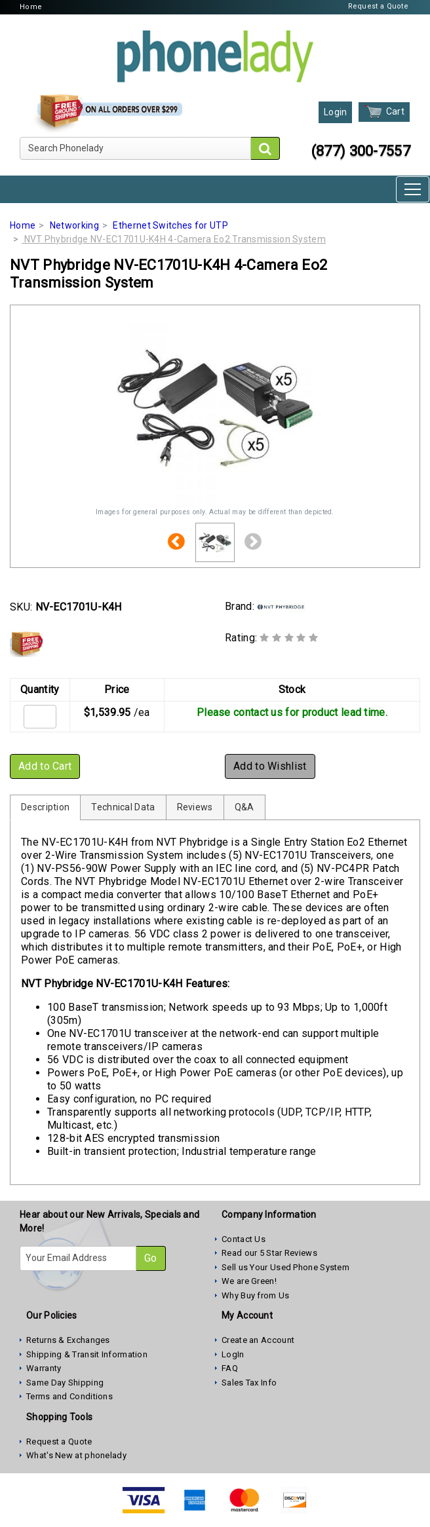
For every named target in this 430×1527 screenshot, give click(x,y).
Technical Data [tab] (123, 807)
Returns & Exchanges (68, 1340)
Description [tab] (45, 807)
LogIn (233, 1354)
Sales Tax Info (249, 1382)
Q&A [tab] (244, 807)
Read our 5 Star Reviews (269, 1253)
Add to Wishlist (270, 766)
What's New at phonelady (76, 1455)
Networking (74, 225)
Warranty (43, 1368)
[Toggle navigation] (412, 189)
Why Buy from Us (256, 1295)
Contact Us (243, 1239)
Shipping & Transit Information (86, 1354)
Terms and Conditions (69, 1396)
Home (31, 7)
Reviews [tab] (195, 807)
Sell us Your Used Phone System (285, 1267)
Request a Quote (378, 6)
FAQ (230, 1368)
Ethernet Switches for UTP (170, 225)
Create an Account (258, 1340)
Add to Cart (44, 766)
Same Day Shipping (65, 1382)
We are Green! (249, 1281)
